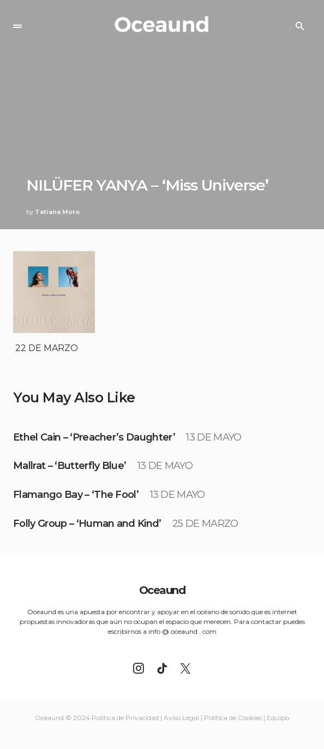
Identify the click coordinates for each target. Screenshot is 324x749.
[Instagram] (138, 668)
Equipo (278, 718)
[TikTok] (162, 668)
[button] (17, 26)
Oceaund (162, 590)
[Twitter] (185, 668)
